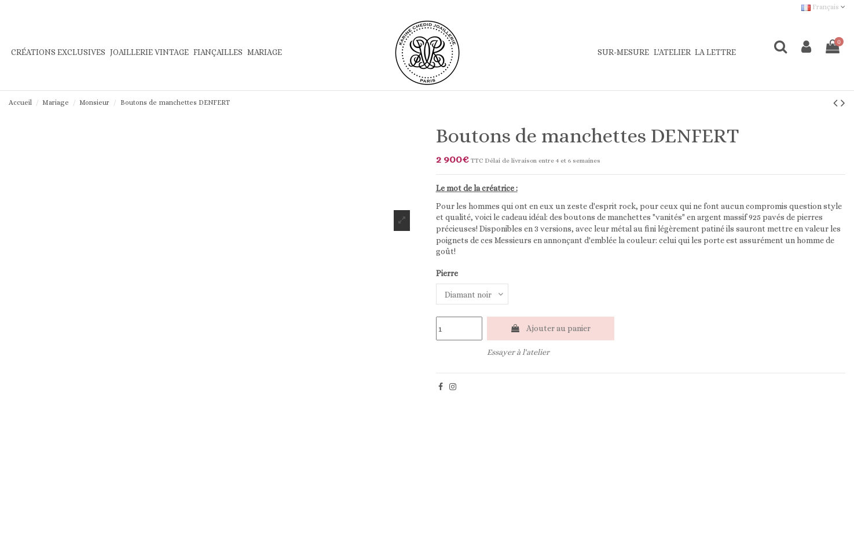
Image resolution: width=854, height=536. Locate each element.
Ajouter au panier (550, 328)
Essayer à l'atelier (518, 352)
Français (823, 7)
